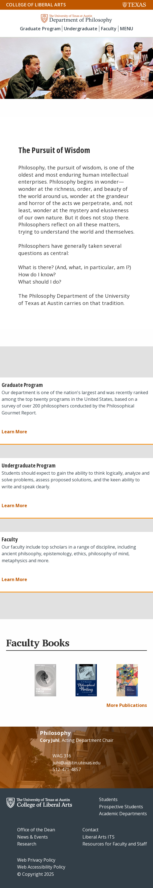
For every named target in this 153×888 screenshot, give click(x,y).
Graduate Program (40, 29)
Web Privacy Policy (36, 860)
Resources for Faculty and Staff (114, 844)
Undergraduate (80, 29)
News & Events (32, 837)
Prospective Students (121, 807)
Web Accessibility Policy (41, 867)
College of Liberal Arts (36, 5)
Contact (90, 830)
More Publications (127, 705)
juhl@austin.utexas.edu (76, 763)
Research (26, 844)
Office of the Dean (36, 830)
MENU (126, 29)
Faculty (108, 29)
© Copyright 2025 (35, 874)
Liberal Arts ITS (98, 837)
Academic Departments (123, 814)
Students (108, 799)
